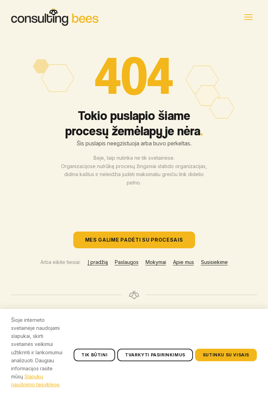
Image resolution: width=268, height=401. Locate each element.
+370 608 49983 (205, 314)
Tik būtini (94, 383)
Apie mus (183, 262)
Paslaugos (127, 262)
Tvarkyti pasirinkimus (155, 383)
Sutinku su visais (226, 383)
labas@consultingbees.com (219, 325)
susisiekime (200, 336)
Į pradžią (98, 262)
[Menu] (248, 17)
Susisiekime (214, 262)
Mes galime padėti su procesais (134, 240)
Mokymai (156, 262)
